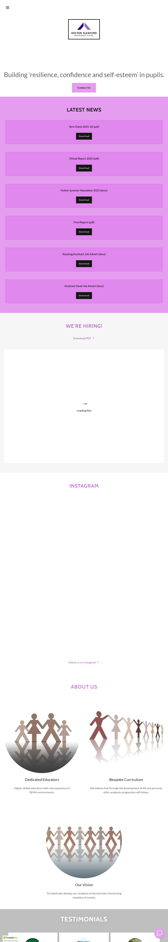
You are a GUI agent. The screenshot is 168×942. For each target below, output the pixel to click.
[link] (84, 29)
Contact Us (84, 87)
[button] (7, 7)
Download (84, 136)
